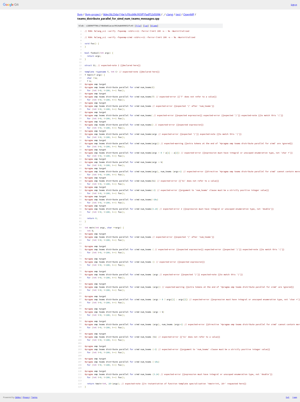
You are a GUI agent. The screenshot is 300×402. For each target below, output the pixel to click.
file (138, 25)
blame (154, 25)
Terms (34, 397)
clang (169, 14)
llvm (80, 14)
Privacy (26, 397)
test (178, 14)
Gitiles (18, 397)
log (146, 25)
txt (287, 397)
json (294, 397)
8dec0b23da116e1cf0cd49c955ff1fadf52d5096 (132, 14)
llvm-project (93, 14)
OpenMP (188, 14)
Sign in (294, 4)
